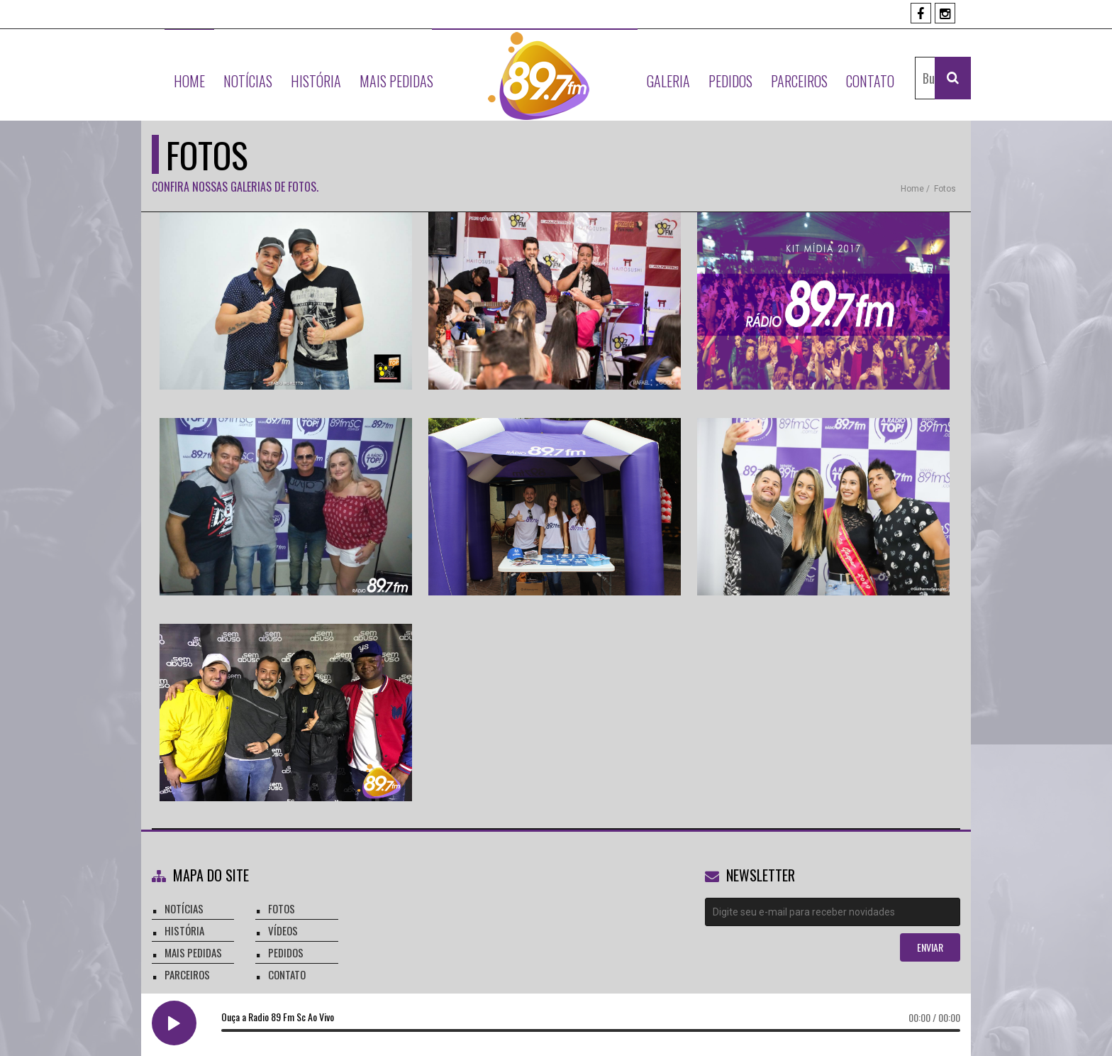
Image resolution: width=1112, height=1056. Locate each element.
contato (287, 974)
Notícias (247, 81)
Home (189, 81)
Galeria (668, 81)
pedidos (286, 952)
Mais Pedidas (396, 81)
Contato (870, 81)
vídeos (283, 930)
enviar (930, 947)
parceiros (187, 974)
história (184, 930)
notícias (184, 908)
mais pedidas (193, 952)
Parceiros (799, 81)
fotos (945, 189)
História (316, 81)
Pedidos (730, 81)
